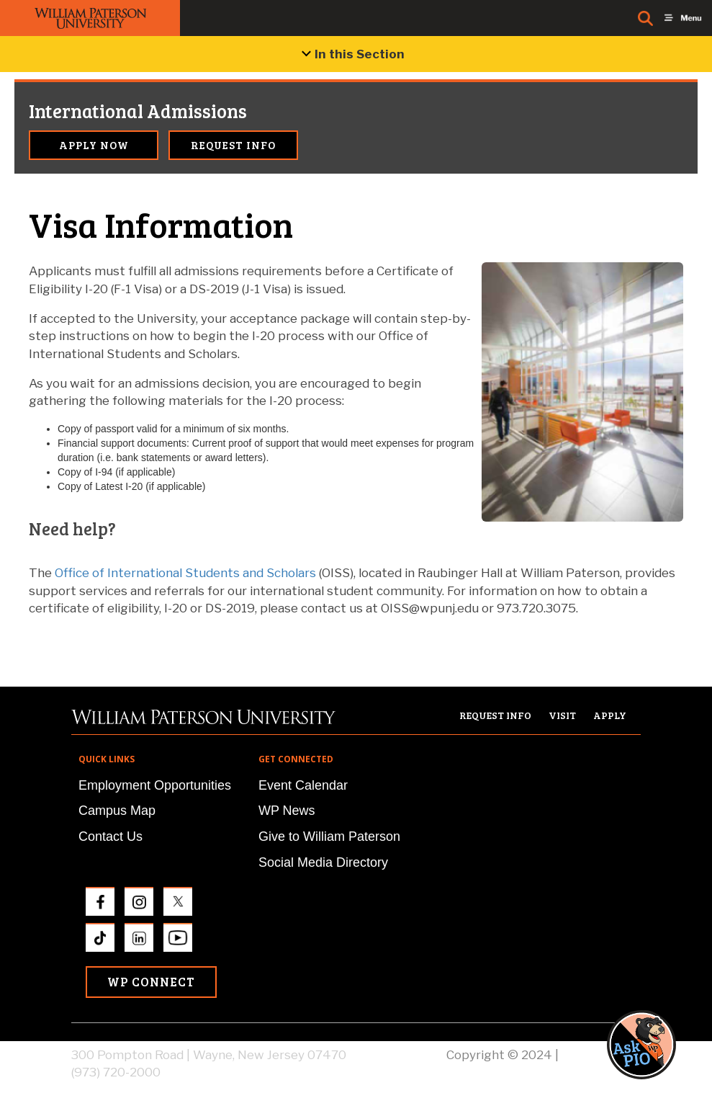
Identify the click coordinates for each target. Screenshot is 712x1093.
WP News (286, 810)
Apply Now (94, 145)
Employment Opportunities (154, 785)
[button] (655, 1044)
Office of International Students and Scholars (185, 573)
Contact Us (110, 836)
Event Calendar (303, 785)
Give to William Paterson (329, 836)
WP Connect (151, 981)
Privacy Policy (601, 1055)
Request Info (233, 145)
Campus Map (117, 810)
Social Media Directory (323, 862)
